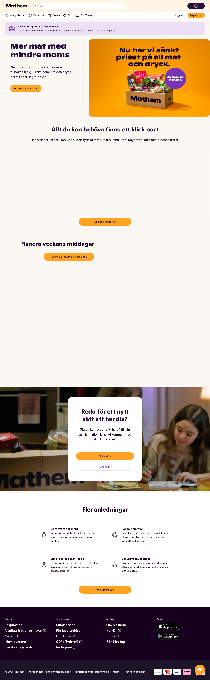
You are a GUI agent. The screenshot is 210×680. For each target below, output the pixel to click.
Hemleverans (15, 642)
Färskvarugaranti (18, 647)
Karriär (113, 630)
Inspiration (13, 625)
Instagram (66, 647)
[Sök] (36, 6)
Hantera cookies (135, 671)
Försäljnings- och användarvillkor (49, 671)
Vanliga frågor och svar (25, 630)
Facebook (65, 636)
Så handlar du (16, 636)
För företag (115, 642)
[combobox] (82, 6)
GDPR (116, 671)
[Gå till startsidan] (16, 6)
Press (112, 636)
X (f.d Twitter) (69, 642)
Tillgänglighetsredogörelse (91, 671)
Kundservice (65, 625)
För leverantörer (69, 630)
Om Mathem (116, 625)
